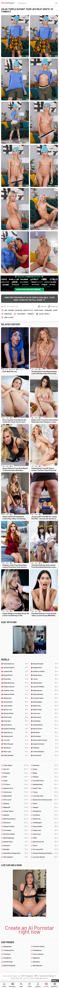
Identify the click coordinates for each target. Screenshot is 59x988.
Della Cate (45, 705)
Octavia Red (15, 702)
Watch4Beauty (15, 838)
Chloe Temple (44, 314)
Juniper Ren (15, 671)
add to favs (8, 317)
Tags (21, 986)
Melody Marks (15, 713)
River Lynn (15, 751)
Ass (5, 310)
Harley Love (15, 709)
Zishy (15, 780)
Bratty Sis (45, 818)
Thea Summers (45, 751)
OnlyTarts (15, 822)
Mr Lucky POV (45, 849)
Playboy (15, 803)
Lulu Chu (15, 740)
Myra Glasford (15, 663)
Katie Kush (45, 717)
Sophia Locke (15, 690)
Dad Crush (45, 834)
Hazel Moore (15, 732)
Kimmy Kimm (15, 736)
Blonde (11, 310)
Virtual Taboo (15, 811)
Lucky (46, 986)
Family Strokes (15, 826)
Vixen (45, 769)
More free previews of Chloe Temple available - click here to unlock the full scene (29, 298)
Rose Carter (45, 728)
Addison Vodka (45, 671)
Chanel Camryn (15, 686)
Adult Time (45, 788)
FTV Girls (15, 784)
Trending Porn (8, 950)
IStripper (15, 773)
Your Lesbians (38, 954)
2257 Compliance (27, 976)
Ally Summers (45, 694)
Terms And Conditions (47, 976)
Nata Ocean (45, 709)
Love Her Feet (45, 796)
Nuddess (36, 962)
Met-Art (15, 769)
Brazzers (15, 845)
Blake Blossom (15, 682)
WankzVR (15, 807)
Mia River (45, 732)
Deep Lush (45, 830)
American (8, 314)
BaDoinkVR (15, 796)
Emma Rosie (15, 675)
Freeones (6, 954)
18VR (45, 838)
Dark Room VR (45, 841)
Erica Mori (15, 721)
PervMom (45, 815)
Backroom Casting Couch (45, 799)
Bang (45, 773)
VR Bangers (45, 822)
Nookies (45, 765)
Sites (29, 986)
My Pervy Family (15, 834)
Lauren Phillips (45, 686)
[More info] (56, 367)
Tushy (45, 792)
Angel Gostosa (45, 744)
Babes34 (36, 958)
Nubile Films (15, 841)
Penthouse (15, 792)
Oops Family (45, 826)
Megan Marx (45, 667)
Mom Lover (15, 799)
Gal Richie (45, 721)
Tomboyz (30, 314)
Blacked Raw (45, 784)
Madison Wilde (15, 694)
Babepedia (7, 946)
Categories (13, 986)
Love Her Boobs (45, 857)
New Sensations (15, 818)
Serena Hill (45, 755)
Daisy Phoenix (45, 663)
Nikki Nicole (45, 690)
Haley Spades (15, 755)
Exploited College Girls (15, 853)
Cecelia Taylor (45, 698)
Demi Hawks (45, 702)
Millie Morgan (15, 744)
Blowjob (18, 310)
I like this (43, 306)
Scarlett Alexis (15, 667)
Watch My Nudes (9, 965)
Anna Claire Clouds (45, 740)
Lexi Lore (45, 713)
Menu (54, 980)
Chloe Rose (15, 724)
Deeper (45, 807)
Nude (55, 310)
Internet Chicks (39, 946)
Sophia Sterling (15, 728)
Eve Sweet (45, 736)
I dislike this (54, 306)
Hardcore (48, 310)
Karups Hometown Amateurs (45, 853)
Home (4, 986)
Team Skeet (21, 314)
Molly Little (15, 717)
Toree (45, 679)
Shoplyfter (45, 811)
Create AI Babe (55, 986)
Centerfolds (8, 962)
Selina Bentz (45, 724)
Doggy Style (28, 310)
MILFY (45, 803)
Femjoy (45, 776)
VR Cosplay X (15, 857)
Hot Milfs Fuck (45, 780)
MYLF (15, 776)
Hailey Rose (45, 675)
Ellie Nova (15, 747)
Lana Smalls (15, 705)
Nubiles (15, 815)
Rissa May (15, 679)
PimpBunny (37, 950)
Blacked (15, 849)
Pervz (45, 845)
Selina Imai (15, 698)
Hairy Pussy (38, 310)
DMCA (36, 976)
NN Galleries (37, 965)
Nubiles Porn (15, 788)
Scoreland (15, 830)
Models (38, 986)
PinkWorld (7, 958)
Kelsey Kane (45, 682)
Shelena (45, 747)
